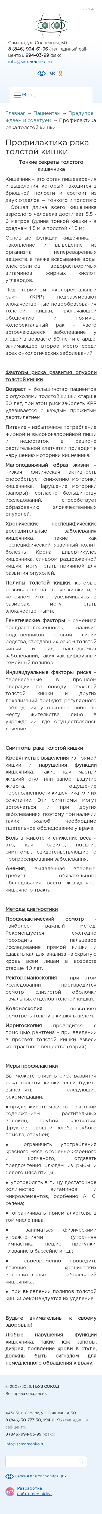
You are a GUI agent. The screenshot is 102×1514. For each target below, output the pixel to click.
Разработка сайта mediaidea (34, 1491)
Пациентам (47, 113)
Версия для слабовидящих (41, 1476)
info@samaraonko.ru (30, 62)
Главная (15, 113)
